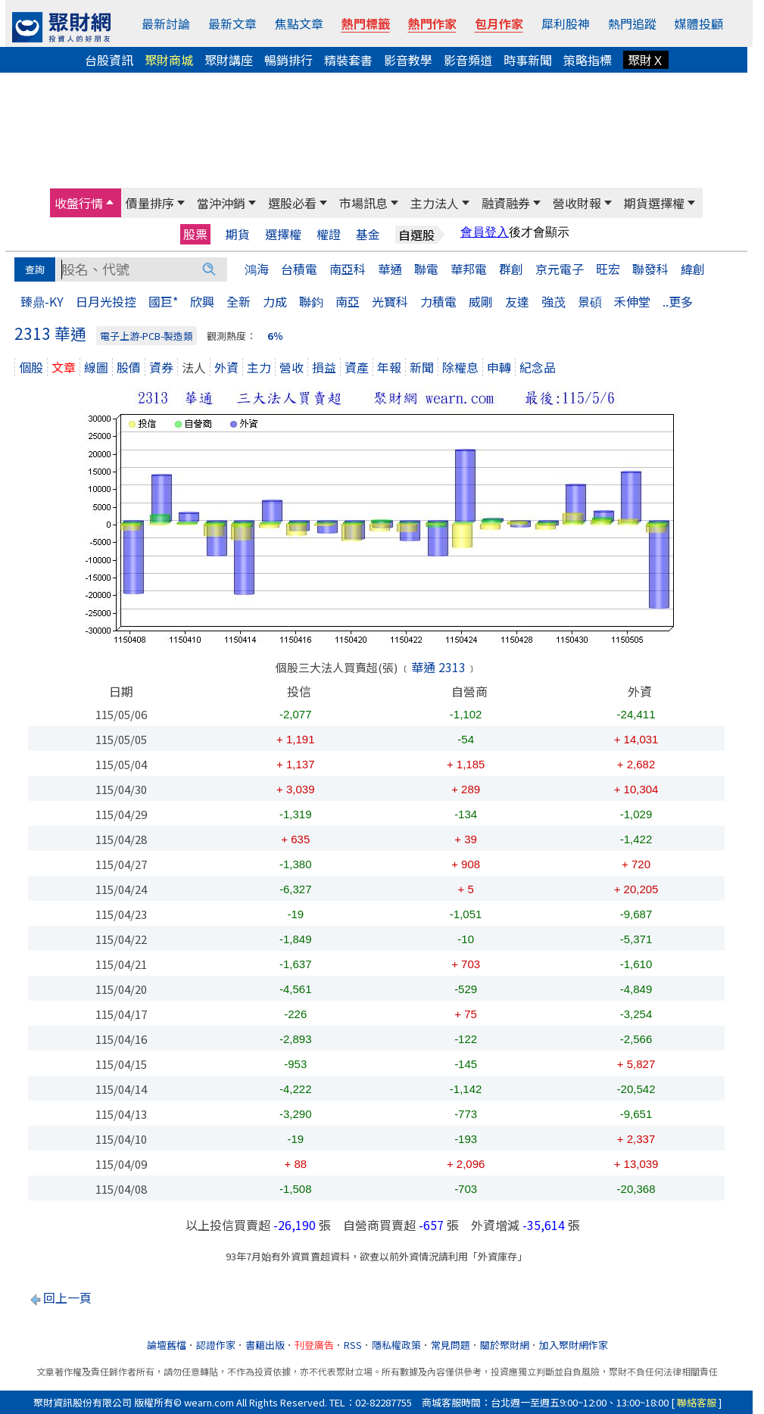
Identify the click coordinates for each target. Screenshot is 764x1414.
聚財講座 (228, 60)
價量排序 (150, 203)
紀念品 (537, 367)
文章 (63, 367)
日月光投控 (106, 301)
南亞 (347, 301)
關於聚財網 (504, 1345)
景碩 (590, 301)
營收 (291, 367)
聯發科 (650, 269)
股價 (129, 367)
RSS (353, 1345)
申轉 (499, 367)
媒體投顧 (699, 23)
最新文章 (232, 23)
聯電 (426, 269)
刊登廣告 (314, 1345)
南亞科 (347, 269)
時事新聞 (528, 60)
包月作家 (499, 23)
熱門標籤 (365, 23)
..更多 (678, 301)
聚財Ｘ (646, 60)
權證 (329, 234)
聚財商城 (169, 60)
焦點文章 (299, 23)
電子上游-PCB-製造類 (146, 336)
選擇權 (283, 234)
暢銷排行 (288, 60)
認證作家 (215, 1345)
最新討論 (166, 23)
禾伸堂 (632, 301)
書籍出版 (265, 1345)
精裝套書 (348, 60)
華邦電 (469, 269)
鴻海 (257, 269)
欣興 (202, 301)
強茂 (553, 301)
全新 (238, 301)
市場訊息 (363, 203)
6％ (275, 336)
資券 (161, 367)
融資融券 (506, 203)
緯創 (693, 269)
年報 (389, 367)
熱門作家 (432, 23)
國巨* (163, 301)
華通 (390, 269)
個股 (31, 367)
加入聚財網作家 (573, 1345)
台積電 (299, 269)
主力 (259, 367)
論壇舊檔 (166, 1345)
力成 (275, 301)
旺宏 (608, 269)
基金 (368, 234)
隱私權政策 (396, 1345)
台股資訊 (109, 60)
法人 (194, 367)
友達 (517, 301)
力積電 (438, 301)
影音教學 (408, 60)
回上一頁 (67, 1297)
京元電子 (559, 269)
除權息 (460, 367)
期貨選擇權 (654, 203)
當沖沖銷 (221, 203)
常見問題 (450, 1345)
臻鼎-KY (42, 301)
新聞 (422, 367)
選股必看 (292, 203)
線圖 (96, 367)
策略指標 (587, 60)
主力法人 (434, 203)
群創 (511, 269)
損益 (324, 367)
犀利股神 (565, 23)
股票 (195, 234)
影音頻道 (468, 60)
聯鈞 (311, 301)
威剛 (481, 301)
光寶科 (390, 301)
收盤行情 (79, 203)
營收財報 (577, 203)
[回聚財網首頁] (61, 27)
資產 (357, 367)
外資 (226, 367)
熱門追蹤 (632, 23)
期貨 (238, 234)
